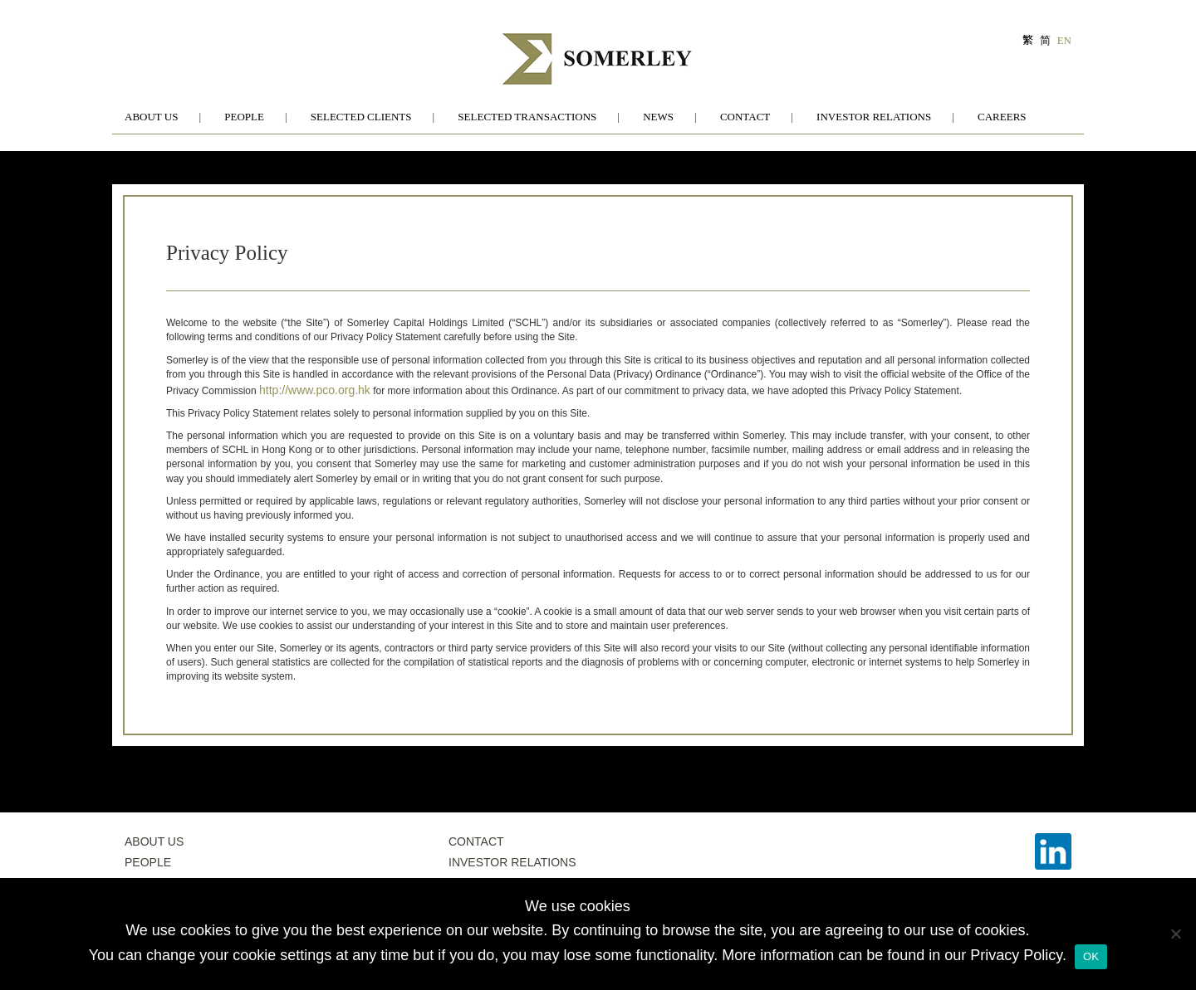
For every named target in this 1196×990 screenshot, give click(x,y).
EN (1064, 40)
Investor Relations (873, 116)
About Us (151, 116)
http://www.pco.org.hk (314, 390)
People (244, 116)
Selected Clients (361, 116)
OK (1091, 956)
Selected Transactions (527, 116)
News (658, 116)
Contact (745, 116)
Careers (1002, 116)
